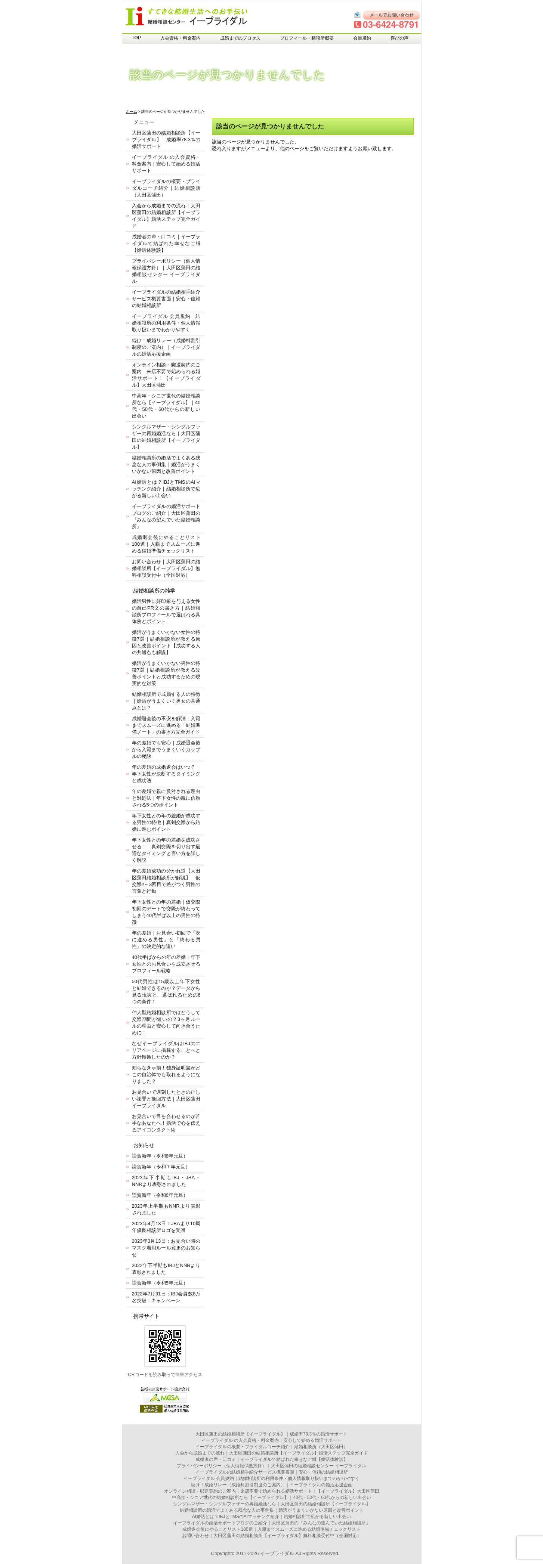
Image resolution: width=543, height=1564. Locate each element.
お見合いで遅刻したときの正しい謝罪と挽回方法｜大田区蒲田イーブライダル (166, 1098)
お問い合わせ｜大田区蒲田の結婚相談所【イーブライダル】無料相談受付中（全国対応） (166, 568)
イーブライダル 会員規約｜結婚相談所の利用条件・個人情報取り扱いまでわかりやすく (166, 322)
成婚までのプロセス (240, 38)
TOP (136, 37)
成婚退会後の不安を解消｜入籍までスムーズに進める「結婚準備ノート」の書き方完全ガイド (166, 725)
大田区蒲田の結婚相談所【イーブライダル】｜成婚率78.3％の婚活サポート (166, 139)
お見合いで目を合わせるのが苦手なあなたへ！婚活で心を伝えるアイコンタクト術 (166, 1123)
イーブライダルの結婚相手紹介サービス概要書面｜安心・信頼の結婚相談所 (166, 298)
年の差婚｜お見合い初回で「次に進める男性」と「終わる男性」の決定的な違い (166, 939)
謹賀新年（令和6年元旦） (160, 1195)
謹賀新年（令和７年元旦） (161, 1167)
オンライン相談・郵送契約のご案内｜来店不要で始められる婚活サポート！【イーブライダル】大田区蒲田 (271, 1491)
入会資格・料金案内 (180, 38)
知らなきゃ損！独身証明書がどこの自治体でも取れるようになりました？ (166, 1074)
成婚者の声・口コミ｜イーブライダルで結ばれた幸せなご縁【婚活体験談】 (166, 243)
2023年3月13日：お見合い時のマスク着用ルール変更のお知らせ (166, 1247)
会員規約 (362, 38)
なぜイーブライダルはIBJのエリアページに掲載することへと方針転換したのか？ (166, 1050)
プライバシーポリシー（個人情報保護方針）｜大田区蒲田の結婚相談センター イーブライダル (271, 1465)
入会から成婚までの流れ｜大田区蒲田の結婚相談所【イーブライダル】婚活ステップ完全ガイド (271, 1453)
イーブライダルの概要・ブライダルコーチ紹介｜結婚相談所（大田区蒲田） (166, 188)
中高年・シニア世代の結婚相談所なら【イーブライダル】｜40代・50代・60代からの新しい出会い (271, 1497)
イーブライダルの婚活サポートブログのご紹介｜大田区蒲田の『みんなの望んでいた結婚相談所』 (271, 1523)
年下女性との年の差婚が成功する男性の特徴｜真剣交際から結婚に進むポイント (166, 822)
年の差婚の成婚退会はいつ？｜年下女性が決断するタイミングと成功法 (166, 773)
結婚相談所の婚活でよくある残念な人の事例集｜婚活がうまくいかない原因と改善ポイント (166, 464)
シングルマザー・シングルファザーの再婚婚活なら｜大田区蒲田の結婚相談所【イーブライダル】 (271, 1503)
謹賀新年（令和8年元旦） (160, 1156)
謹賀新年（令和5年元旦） (160, 1283)
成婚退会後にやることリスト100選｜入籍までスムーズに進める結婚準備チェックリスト (166, 544)
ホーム (131, 111)
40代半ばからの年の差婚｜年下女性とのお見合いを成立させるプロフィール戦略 (166, 963)
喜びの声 (399, 38)
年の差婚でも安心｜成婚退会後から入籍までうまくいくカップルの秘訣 (166, 749)
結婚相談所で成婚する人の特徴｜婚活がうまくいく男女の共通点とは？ (166, 700)
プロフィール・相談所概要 (307, 38)
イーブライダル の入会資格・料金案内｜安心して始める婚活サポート (166, 163)
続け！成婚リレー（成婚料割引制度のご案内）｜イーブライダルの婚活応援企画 (166, 347)
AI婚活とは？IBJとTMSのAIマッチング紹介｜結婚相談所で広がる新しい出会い (166, 488)
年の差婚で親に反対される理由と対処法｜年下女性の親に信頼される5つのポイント (166, 798)
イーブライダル (277, 1553)
